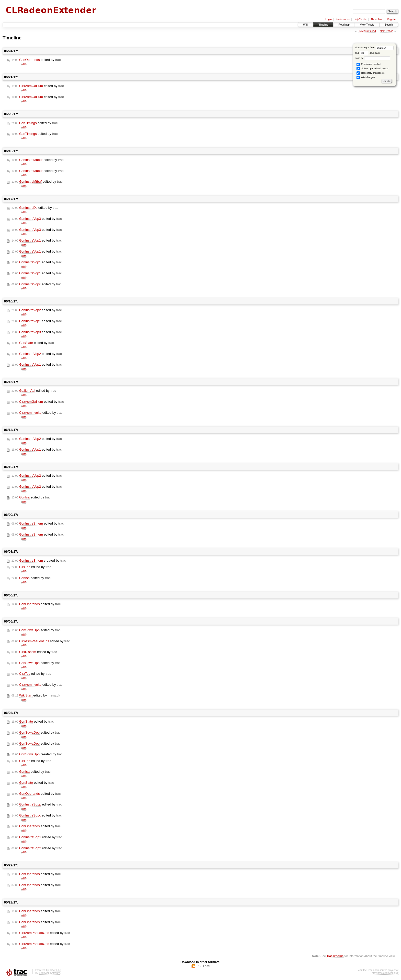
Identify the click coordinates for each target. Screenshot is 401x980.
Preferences (343, 19)
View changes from (374, 47)
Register (391, 19)
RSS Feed (203, 965)
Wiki (305, 24)
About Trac (377, 19)
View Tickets (367, 24)
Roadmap (344, 24)
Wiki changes (366, 77)
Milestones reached (369, 64)
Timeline (323, 24)
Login (328, 19)
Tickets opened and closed (372, 68)
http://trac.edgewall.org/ (385, 973)
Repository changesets (370, 73)
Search (389, 24)
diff (24, 64)
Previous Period (367, 31)
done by (373, 58)
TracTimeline (335, 955)
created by (39, 561)
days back (370, 53)
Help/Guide (360, 19)
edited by (36, 60)
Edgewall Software (49, 973)
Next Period (386, 31)
